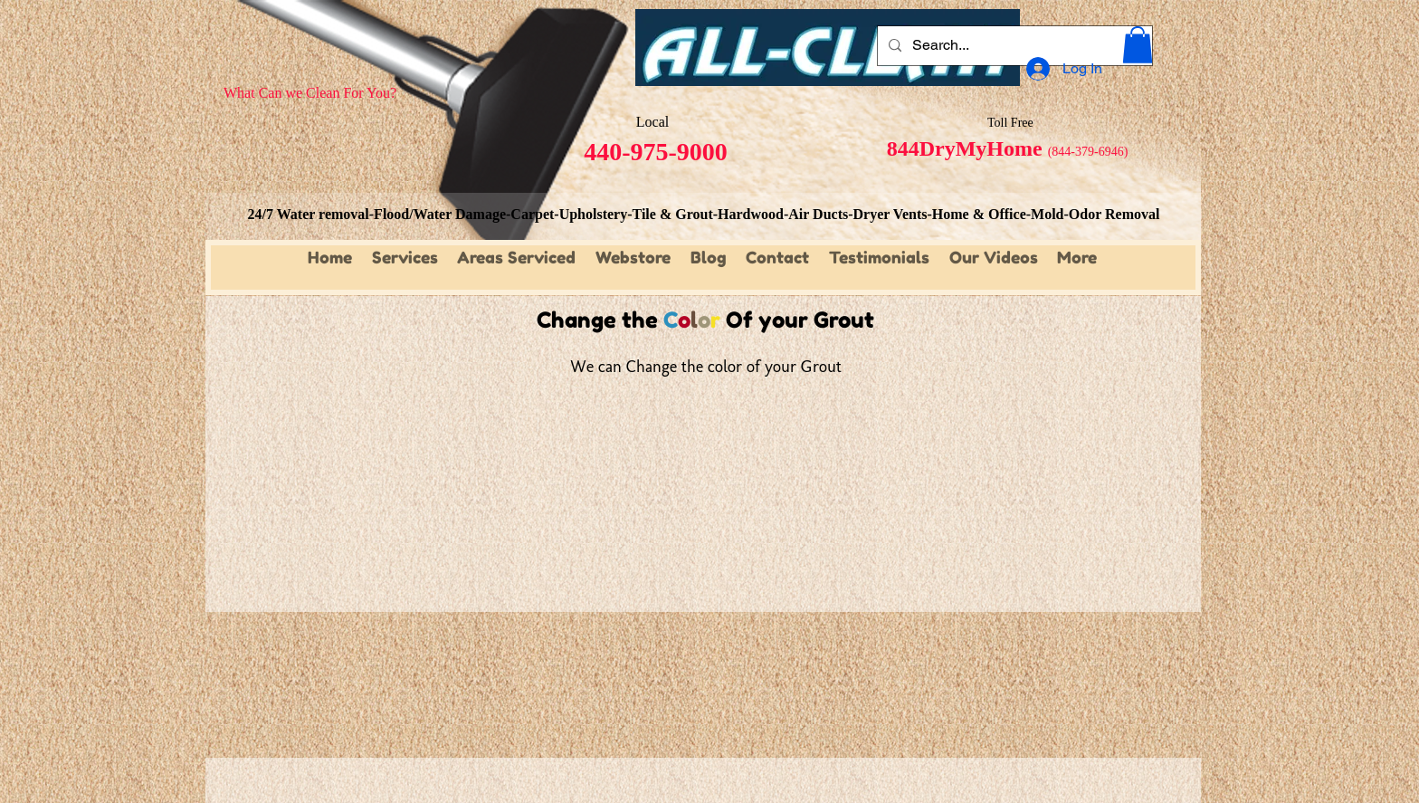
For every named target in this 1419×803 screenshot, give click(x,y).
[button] (1137, 44)
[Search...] (1013, 45)
